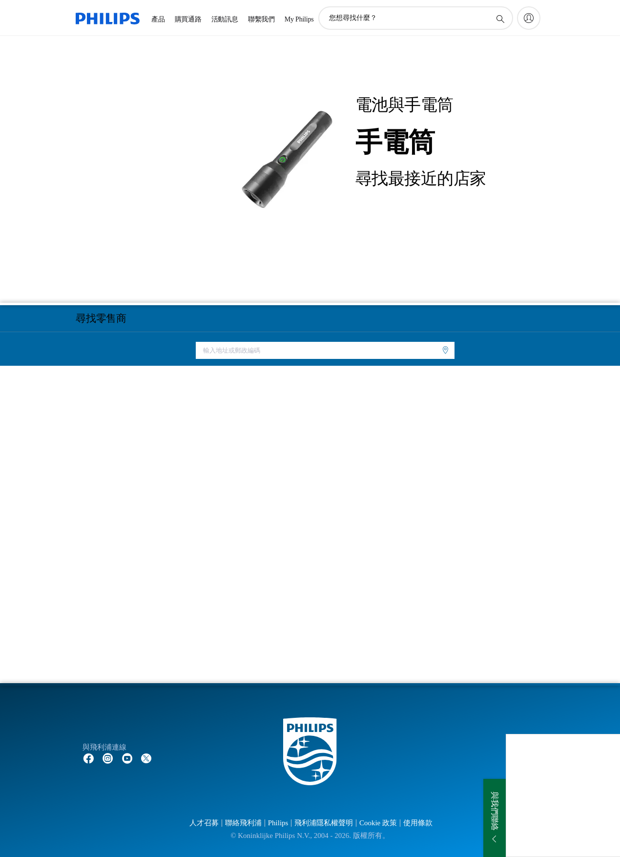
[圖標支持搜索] (500, 18)
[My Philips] (528, 18)
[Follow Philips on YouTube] (127, 758)
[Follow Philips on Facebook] (88, 758)
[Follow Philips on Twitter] (146, 758)
